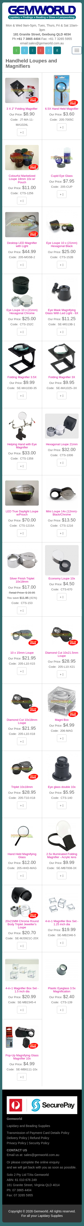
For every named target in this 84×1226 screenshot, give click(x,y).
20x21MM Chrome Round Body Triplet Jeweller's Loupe (22, 924)
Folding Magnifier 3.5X (22, 377)
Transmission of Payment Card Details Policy (38, 1133)
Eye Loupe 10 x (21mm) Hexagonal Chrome (22, 311)
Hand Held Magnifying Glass (22, 855)
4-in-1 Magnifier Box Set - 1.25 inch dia (61, 922)
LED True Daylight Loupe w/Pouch (22, 513)
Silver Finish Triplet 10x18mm (22, 580)
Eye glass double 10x (62, 787)
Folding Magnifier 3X (61, 377)
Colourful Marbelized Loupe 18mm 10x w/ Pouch (22, 179)
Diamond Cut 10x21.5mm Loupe (61, 654)
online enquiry (50, 1162)
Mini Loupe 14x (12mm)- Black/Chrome (62, 513)
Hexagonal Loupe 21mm (62, 444)
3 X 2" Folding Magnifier (21, 108)
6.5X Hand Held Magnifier (61, 108)
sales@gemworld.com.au (41, 1155)
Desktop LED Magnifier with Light (22, 244)
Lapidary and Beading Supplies (28, 1126)
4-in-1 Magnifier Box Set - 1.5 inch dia (22, 990)
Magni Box (62, 719)
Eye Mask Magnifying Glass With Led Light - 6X (61, 311)
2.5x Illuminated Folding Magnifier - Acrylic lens (61, 855)
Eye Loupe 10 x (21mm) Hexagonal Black (61, 244)
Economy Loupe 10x (61, 578)
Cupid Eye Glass (62, 175)
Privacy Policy (16, 1143)
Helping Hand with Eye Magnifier (22, 446)
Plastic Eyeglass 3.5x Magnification (61, 990)
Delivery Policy (17, 1138)
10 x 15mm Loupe (22, 652)
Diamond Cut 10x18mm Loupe (22, 721)
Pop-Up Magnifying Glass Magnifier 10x (22, 1057)
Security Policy (39, 1143)
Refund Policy (39, 1138)
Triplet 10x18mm (22, 787)
